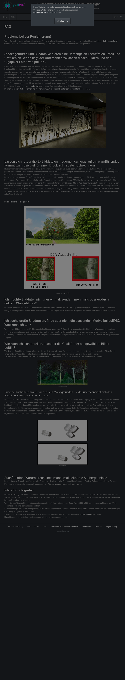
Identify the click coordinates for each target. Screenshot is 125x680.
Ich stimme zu (62, 21)
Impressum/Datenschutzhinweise (47, 13)
